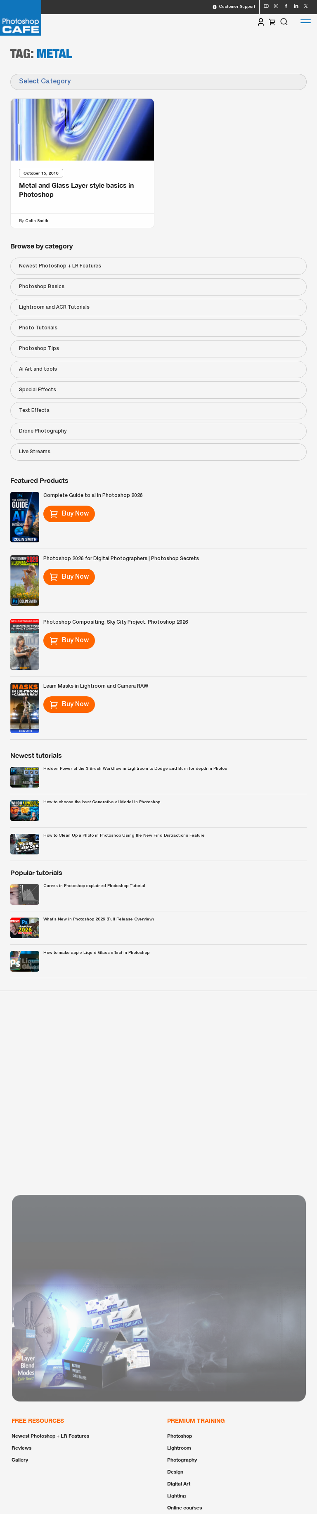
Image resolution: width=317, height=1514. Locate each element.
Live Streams (34, 451)
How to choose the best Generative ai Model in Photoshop (101, 802)
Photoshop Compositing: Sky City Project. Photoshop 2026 (115, 622)
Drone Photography (42, 431)
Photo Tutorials (38, 328)
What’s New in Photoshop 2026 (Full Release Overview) (98, 919)
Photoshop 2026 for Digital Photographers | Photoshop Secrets (121, 558)
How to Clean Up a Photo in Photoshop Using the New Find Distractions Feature (124, 835)
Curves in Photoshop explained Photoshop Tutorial (94, 886)
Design (175, 1472)
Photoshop (179, 1436)
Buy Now (69, 514)
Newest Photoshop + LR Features (60, 266)
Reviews (21, 1448)
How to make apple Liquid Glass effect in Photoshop (96, 953)
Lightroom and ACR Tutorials (54, 307)
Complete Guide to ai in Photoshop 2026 (93, 495)
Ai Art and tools (38, 369)
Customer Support (233, 7)
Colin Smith (36, 220)
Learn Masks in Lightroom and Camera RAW (95, 686)
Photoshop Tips (39, 348)
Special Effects (37, 390)
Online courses (184, 1508)
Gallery (20, 1460)
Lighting (176, 1496)
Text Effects (34, 410)
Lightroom (179, 1448)
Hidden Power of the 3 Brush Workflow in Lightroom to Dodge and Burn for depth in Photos (135, 769)
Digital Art (178, 1484)
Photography (182, 1460)
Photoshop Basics (41, 286)
